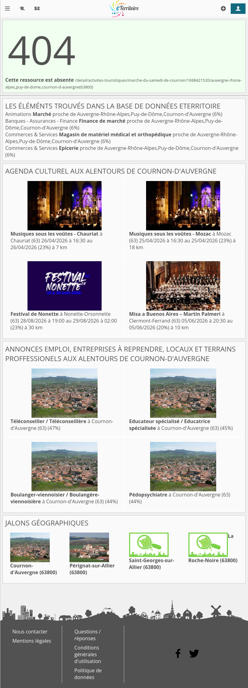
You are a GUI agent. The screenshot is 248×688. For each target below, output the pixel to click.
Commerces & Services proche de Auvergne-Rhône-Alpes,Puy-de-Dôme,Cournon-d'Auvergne (121, 148)
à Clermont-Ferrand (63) (177, 317)
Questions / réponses (87, 635)
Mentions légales (31, 640)
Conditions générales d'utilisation (87, 654)
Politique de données (88, 674)
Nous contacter (30, 631)
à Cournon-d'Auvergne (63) (174, 424)
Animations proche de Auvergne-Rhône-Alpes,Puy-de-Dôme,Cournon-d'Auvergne (108, 114)
